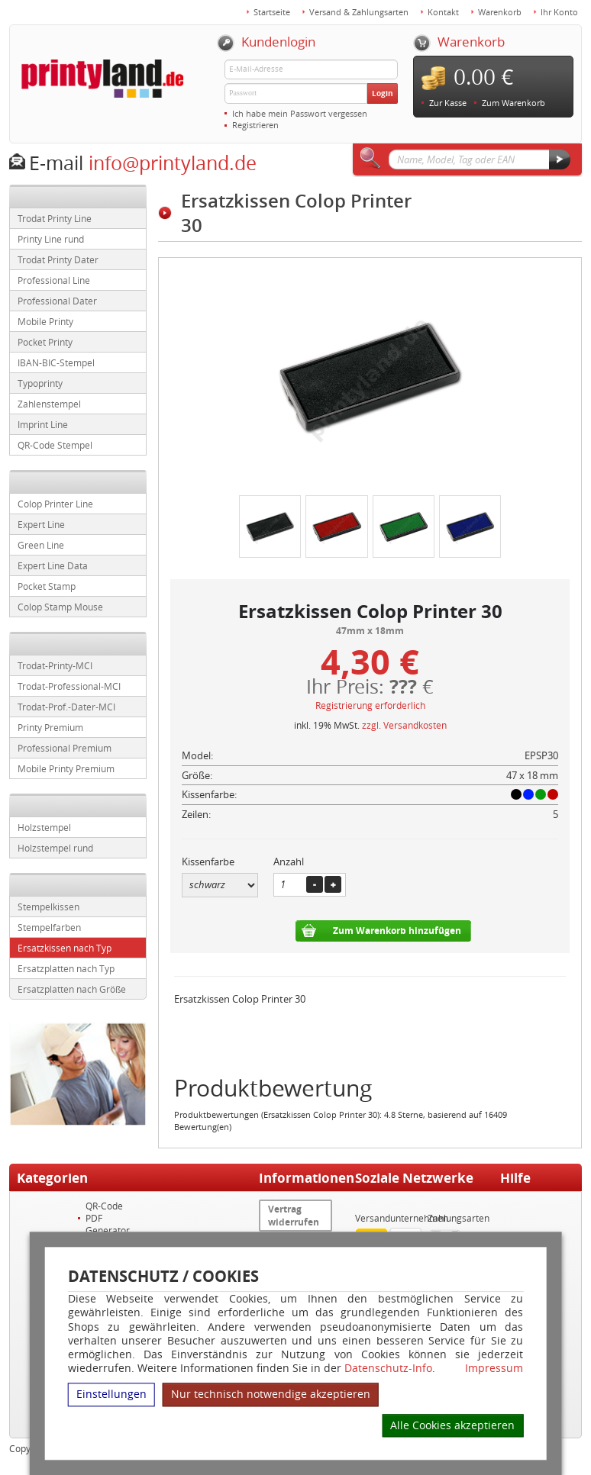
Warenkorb (500, 12)
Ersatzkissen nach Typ (64, 948)
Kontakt (443, 12)
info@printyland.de (173, 163)
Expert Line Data (53, 565)
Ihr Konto (559, 12)
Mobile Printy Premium (66, 768)
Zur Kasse (448, 102)
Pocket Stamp (47, 586)
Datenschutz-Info (388, 1368)
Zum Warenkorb (513, 102)
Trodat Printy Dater (58, 259)
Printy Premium (50, 727)
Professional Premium (64, 748)
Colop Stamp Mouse (60, 607)
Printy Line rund (51, 239)
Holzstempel (44, 827)
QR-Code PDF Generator (108, 1218)
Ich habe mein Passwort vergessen (299, 113)
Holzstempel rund (55, 848)
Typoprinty (40, 383)
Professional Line (54, 280)
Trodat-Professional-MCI (69, 686)
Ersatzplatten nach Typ (66, 968)
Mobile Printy (45, 321)
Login (382, 93)
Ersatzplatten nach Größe (72, 989)
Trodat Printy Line (55, 218)
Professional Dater (57, 301)
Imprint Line (43, 424)
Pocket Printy (45, 342)
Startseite (272, 12)
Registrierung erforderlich (370, 705)
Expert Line (41, 524)
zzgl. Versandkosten (404, 725)
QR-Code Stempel (55, 445)
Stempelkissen (48, 906)
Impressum (494, 1368)
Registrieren (255, 124)
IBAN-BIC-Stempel (56, 362)
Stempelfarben (49, 927)
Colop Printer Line (55, 504)
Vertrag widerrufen (293, 1216)
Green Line (41, 545)
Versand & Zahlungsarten (359, 12)
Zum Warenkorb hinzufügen (397, 930)
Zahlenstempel (49, 404)
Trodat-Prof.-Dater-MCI (66, 706)
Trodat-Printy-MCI (55, 665)
